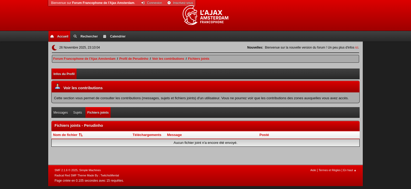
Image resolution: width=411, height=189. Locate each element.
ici (356, 47)
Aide (313, 170)
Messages (60, 112)
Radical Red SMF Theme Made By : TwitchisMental (87, 175)
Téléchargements (147, 135)
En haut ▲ (349, 170)
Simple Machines (90, 170)
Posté (264, 135)
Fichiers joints (98, 112)
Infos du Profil (64, 74)
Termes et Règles (329, 170)
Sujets (77, 112)
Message (174, 135)
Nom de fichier (68, 135)
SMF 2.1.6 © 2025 (66, 170)
